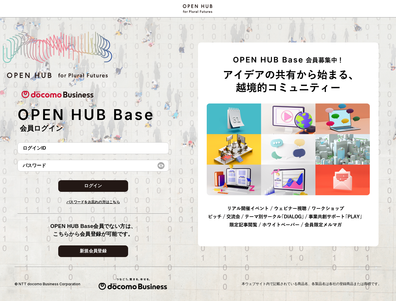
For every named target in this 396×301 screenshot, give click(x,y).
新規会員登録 (93, 250)
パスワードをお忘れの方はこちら (93, 202)
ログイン (93, 185)
